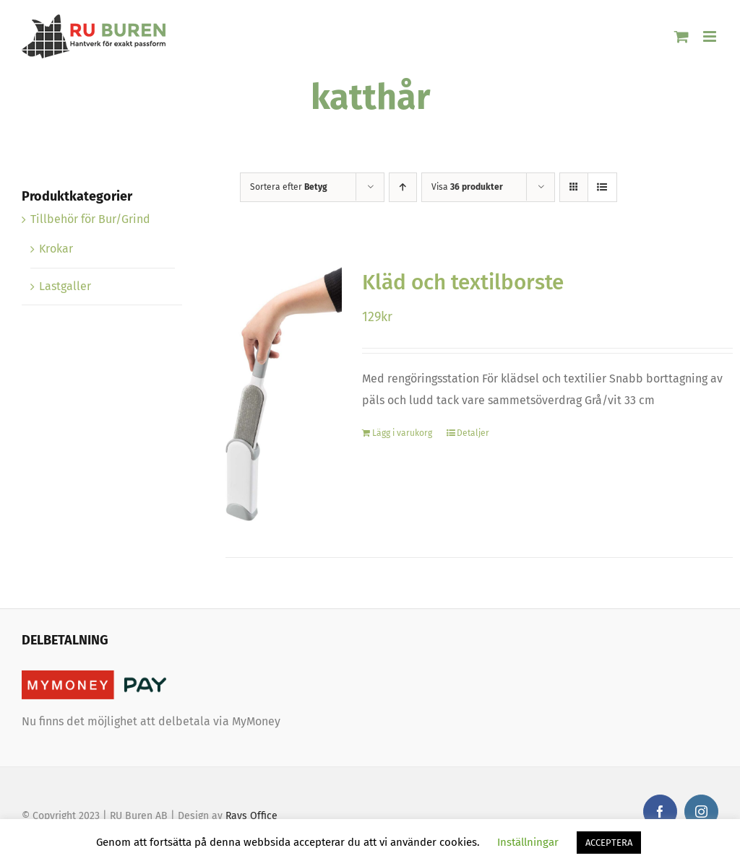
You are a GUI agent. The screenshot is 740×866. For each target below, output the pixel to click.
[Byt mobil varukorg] (681, 36)
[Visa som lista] (602, 187)
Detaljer (473, 433)
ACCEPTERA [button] (608, 842)
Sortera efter (288, 187)
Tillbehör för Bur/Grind (90, 219)
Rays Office (251, 816)
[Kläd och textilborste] (284, 394)
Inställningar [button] (528, 842)
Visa (467, 187)
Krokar (56, 248)
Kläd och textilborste (463, 282)
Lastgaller (65, 286)
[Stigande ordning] (403, 187)
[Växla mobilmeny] (710, 36)
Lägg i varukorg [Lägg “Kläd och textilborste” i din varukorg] (402, 433)
